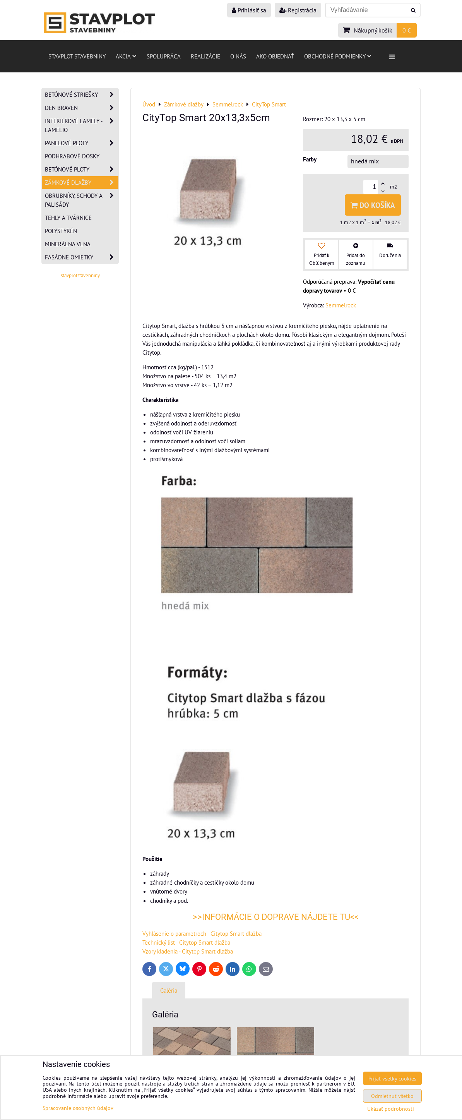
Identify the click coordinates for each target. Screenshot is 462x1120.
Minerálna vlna (68, 244)
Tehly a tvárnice (68, 217)
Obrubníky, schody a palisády (81, 200)
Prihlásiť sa (249, 10)
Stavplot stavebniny (77, 56)
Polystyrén (61, 231)
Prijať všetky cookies (392, 1078)
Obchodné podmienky (337, 56)
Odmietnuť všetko (392, 1095)
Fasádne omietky (81, 257)
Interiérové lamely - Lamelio (81, 125)
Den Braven (81, 107)
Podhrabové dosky (72, 156)
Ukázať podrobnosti (390, 1109)
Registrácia (298, 10)
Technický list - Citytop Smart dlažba (186, 942)
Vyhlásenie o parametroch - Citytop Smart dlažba (202, 933)
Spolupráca (164, 56)
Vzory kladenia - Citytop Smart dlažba (187, 951)
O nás (238, 56)
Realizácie (205, 56)
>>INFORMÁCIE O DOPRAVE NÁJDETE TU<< (276, 917)
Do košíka (373, 205)
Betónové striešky (81, 94)
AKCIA (126, 56)
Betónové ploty (81, 169)
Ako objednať (275, 56)
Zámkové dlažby (81, 182)
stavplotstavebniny (80, 275)
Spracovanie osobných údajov (78, 1107)
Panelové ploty (81, 143)
